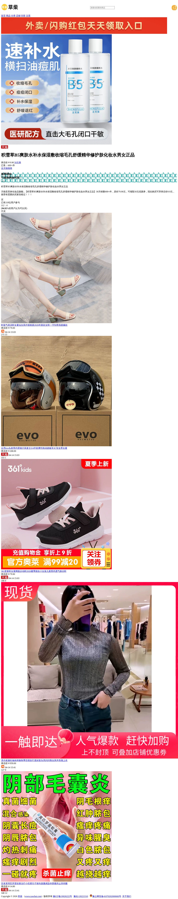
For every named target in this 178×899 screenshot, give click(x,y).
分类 (13, 15)
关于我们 (126, 896)
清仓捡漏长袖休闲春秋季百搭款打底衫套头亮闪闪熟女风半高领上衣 (34, 760)
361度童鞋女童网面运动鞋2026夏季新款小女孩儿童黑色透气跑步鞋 (33, 571)
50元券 (17, 162)
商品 (8, 15)
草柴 (20, 896)
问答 (23, 15)
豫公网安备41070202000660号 (106, 896)
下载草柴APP (174, 7)
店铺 (18, 15)
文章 (28, 15)
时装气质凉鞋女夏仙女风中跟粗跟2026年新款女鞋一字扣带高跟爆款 (34, 325)
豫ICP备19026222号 (62, 896)
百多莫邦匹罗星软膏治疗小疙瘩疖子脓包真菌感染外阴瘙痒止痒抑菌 (34, 883)
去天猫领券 (6, 168)
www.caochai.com (33, 896)
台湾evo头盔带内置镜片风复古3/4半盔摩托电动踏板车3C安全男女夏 (34, 448)
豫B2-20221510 (81, 896)
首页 (3, 15)
